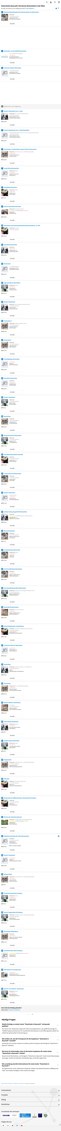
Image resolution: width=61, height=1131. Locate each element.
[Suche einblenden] (47, 2)
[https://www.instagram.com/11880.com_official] (8, 1126)
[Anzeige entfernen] (60, 1125)
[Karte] (56, 8)
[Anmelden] (51, 2)
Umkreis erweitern (14, 1010)
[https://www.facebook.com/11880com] (3, 1126)
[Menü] (59, 2)
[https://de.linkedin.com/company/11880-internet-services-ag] (17, 1126)
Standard (31, 8)
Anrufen (12, 23)
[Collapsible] (57, 1025)
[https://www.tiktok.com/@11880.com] (12, 1126)
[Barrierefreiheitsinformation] (55, 2)
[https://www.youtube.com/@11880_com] (22, 1126)
